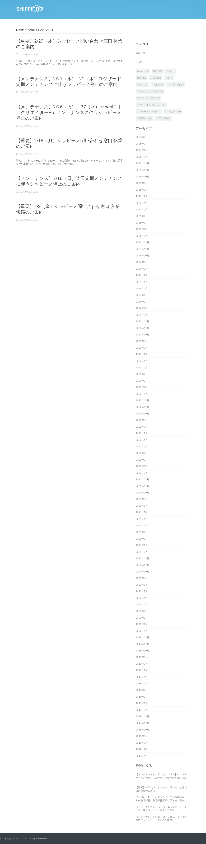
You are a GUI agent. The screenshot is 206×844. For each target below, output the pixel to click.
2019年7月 (142, 670)
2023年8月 (142, 347)
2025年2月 (142, 229)
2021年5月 (142, 525)
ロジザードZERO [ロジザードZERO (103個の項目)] (148, 111)
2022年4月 (142, 453)
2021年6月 (142, 518)
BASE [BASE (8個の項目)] (157, 71)
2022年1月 (142, 472)
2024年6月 (142, 281)
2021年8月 (142, 505)
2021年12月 (142, 479)
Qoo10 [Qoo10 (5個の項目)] (156, 77)
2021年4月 (142, 532)
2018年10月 (142, 729)
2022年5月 (142, 446)
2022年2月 (142, 466)
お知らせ (140, 52)
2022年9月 (142, 420)
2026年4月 (142, 137)
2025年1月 (142, 235)
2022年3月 (142, 459)
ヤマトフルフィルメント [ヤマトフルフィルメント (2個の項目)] (151, 104)
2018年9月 (142, 736)
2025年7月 (142, 196)
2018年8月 (142, 742)
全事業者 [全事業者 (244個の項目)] (144, 118)
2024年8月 (142, 268)
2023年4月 (142, 374)
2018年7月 (142, 749)
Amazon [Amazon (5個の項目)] (142, 71)
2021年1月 (142, 551)
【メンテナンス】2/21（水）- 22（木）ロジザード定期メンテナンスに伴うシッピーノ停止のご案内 (68, 82)
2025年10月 (142, 176)
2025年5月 (142, 209)
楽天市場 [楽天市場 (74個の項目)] (163, 118)
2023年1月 (142, 393)
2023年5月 (142, 367)
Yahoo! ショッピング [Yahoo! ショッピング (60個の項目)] (150, 91)
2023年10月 (142, 334)
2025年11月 (142, 169)
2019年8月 (142, 663)
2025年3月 (142, 222)
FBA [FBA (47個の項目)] (141, 77)
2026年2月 (142, 150)
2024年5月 (142, 288)
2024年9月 (142, 262)
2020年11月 (142, 564)
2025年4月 (142, 216)
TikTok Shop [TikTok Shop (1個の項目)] (176, 84)
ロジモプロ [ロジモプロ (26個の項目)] (173, 111)
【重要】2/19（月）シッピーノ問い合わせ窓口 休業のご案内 (69, 143)
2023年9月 (142, 341)
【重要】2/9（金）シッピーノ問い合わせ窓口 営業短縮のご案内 (68, 209)
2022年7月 (142, 433)
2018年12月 (142, 716)
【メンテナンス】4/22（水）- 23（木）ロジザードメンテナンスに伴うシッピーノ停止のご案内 (161, 777)
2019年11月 (142, 643)
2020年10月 (142, 571)
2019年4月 (142, 690)
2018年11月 (142, 722)
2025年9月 (142, 183)
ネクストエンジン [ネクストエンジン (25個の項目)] (148, 98)
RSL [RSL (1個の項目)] (169, 77)
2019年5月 (142, 683)
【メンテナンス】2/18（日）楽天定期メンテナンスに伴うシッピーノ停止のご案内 (69, 181)
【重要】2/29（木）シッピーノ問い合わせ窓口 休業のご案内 (69, 44)
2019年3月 (142, 696)
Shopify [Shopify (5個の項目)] (157, 84)
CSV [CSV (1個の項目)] (170, 71)
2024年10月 (142, 255)
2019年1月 (142, 709)
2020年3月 (142, 617)
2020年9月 (142, 578)
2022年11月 (142, 406)
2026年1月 (142, 156)
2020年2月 (142, 624)
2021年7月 (142, 512)
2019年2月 (142, 703)
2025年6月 (142, 202)
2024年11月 (142, 248)
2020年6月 (142, 597)
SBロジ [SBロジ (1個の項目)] (142, 84)
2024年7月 (142, 275)
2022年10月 (142, 413)
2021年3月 (142, 538)
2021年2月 (142, 545)
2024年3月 (142, 301)
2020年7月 (142, 591)
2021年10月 (142, 492)
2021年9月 (142, 499)
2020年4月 (142, 611)
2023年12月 (142, 321)
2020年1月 (142, 630)
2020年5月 (142, 604)
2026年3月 (142, 143)
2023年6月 (142, 360)
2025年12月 (142, 163)
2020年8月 (142, 584)
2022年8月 (142, 426)
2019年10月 (142, 650)
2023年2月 (142, 387)
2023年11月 (142, 327)
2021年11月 (142, 485)
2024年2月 (142, 308)
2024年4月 (142, 295)
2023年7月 (142, 354)
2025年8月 (142, 189)
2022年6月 (142, 439)
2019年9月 (142, 657)
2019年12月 (142, 637)
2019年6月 (142, 676)
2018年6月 (142, 755)
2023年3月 (142, 380)
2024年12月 (142, 242)
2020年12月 (142, 558)
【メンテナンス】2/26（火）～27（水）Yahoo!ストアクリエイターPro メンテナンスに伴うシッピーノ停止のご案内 (69, 112)
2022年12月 (142, 400)
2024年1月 (142, 314)
